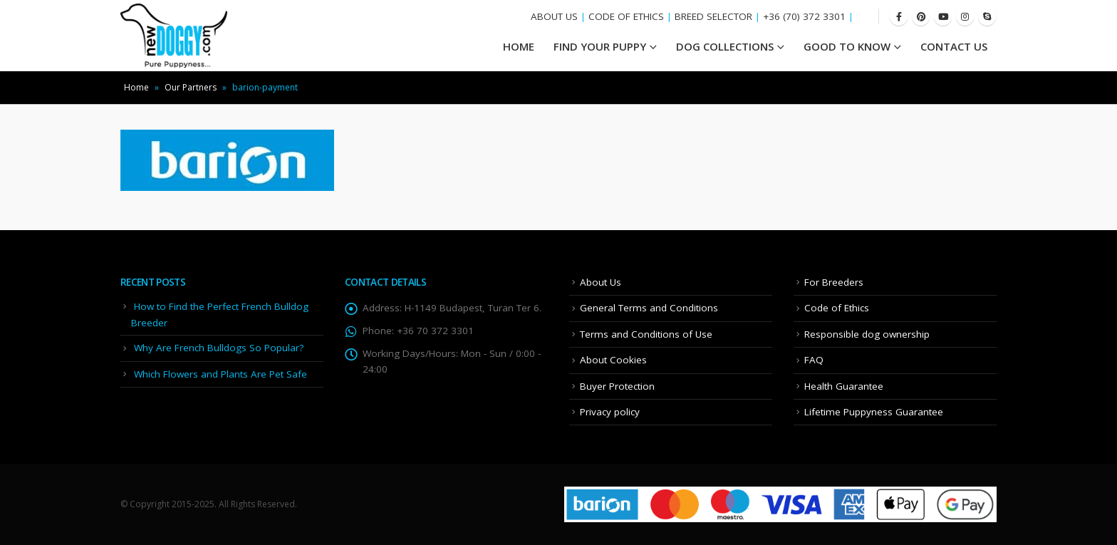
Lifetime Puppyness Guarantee (873, 411)
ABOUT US (554, 16)
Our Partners (191, 87)
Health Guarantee (843, 386)
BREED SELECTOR (713, 16)
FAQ (814, 359)
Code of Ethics (836, 307)
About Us (600, 282)
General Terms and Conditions (649, 307)
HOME (518, 46)
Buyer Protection (617, 386)
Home (136, 87)
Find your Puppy (600, 46)
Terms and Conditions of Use (646, 334)
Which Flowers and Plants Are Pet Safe (220, 374)
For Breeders (833, 282)
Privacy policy (610, 411)
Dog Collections (725, 46)
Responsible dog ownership (867, 334)
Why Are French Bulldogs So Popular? (218, 347)
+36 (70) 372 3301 (804, 16)
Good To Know (847, 46)
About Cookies (613, 359)
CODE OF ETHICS (626, 16)
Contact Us (953, 46)
